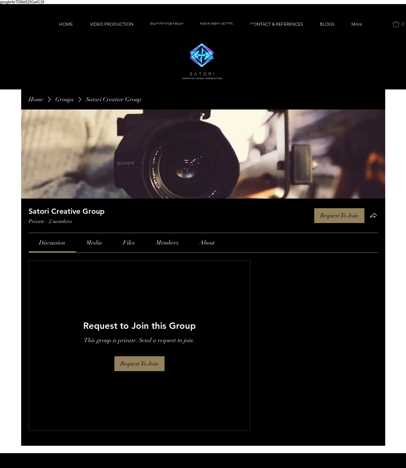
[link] (52, 242)
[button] (111, 24)
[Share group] (373, 215)
